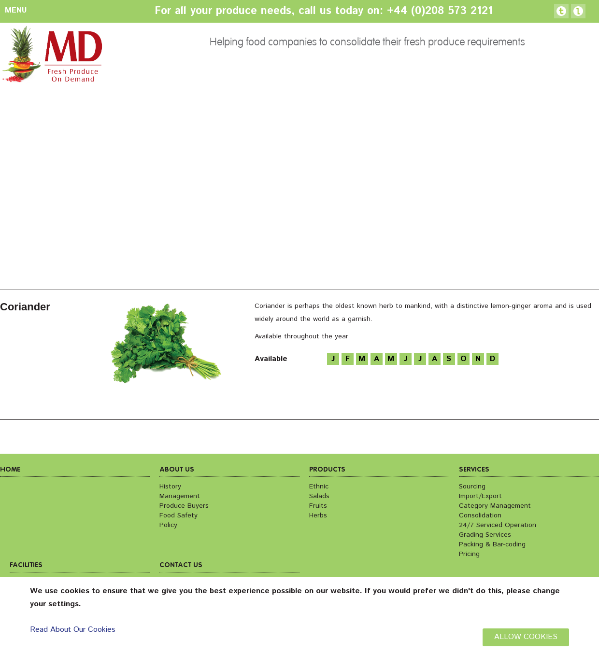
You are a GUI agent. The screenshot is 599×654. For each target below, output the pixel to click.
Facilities (26, 565)
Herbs (318, 515)
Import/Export (480, 496)
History (170, 486)
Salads (319, 496)
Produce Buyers (184, 506)
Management (179, 496)
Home (10, 469)
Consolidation (480, 515)
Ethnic (318, 486)
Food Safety (178, 515)
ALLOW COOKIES (525, 636)
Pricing (469, 554)
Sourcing (472, 486)
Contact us (180, 565)
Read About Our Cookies (72, 629)
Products (327, 469)
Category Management (495, 506)
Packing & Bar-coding (492, 544)
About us (176, 469)
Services (474, 469)
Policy (168, 525)
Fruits (318, 506)
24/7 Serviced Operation (497, 525)
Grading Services (485, 535)
